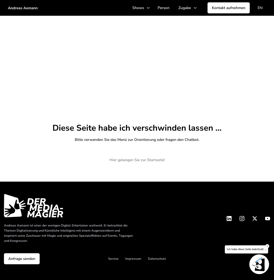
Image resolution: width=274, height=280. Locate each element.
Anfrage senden (21, 258)
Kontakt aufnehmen (228, 7)
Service (113, 259)
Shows (138, 7)
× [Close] (267, 246)
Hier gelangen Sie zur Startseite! (137, 160)
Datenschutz (157, 259)
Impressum (133, 259)
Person (163, 7)
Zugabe (184, 7)
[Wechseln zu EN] (260, 8)
